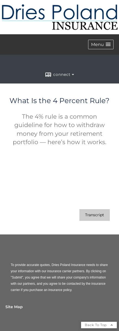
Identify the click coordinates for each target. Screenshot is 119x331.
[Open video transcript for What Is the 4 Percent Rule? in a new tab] (94, 215)
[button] (101, 44)
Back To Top (99, 325)
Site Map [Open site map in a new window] (14, 306)
